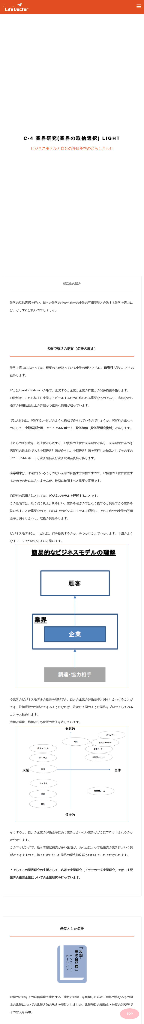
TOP (130, 1013)
